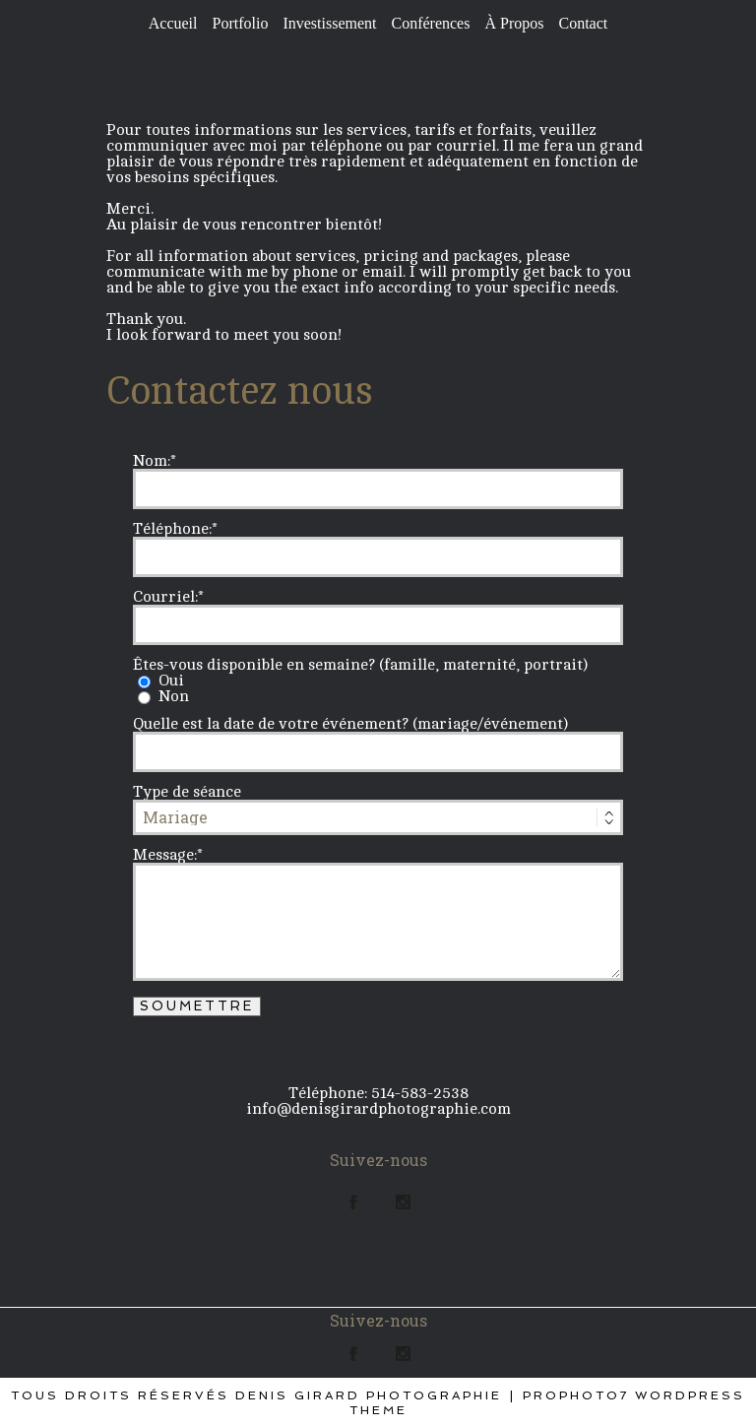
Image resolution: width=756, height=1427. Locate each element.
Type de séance (187, 792)
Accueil (173, 23)
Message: (165, 855)
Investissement (329, 23)
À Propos (513, 23)
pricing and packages (440, 256)
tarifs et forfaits (473, 130)
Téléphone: (172, 529)
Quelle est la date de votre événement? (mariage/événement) (350, 724)
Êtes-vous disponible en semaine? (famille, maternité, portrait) (360, 665)
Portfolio (241, 23)
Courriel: (165, 597)
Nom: (151, 461)
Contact (582, 23)
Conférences (430, 23)
